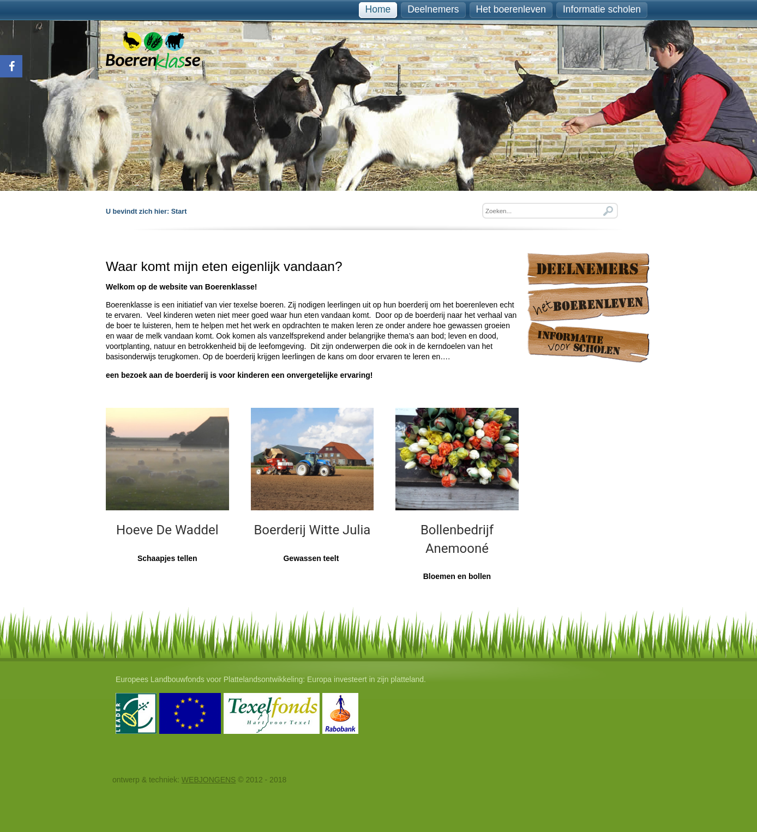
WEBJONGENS (209, 779)
